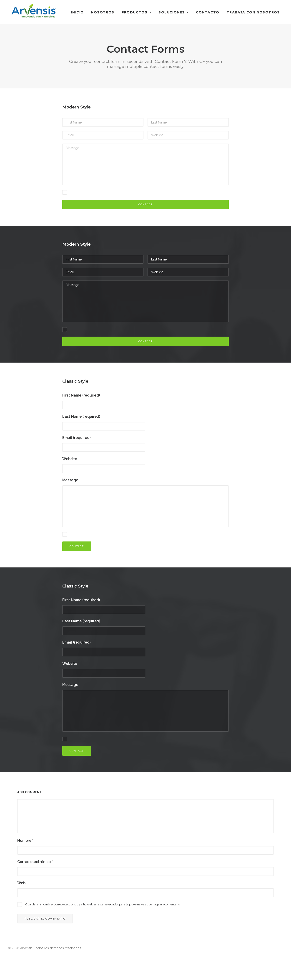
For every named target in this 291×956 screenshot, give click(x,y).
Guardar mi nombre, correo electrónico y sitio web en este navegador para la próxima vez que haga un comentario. (103, 904)
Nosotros (102, 12)
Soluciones (173, 12)
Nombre (25, 840)
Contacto (207, 12)
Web (21, 883)
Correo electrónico (35, 862)
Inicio (77, 12)
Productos (136, 12)
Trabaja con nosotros (253, 12)
